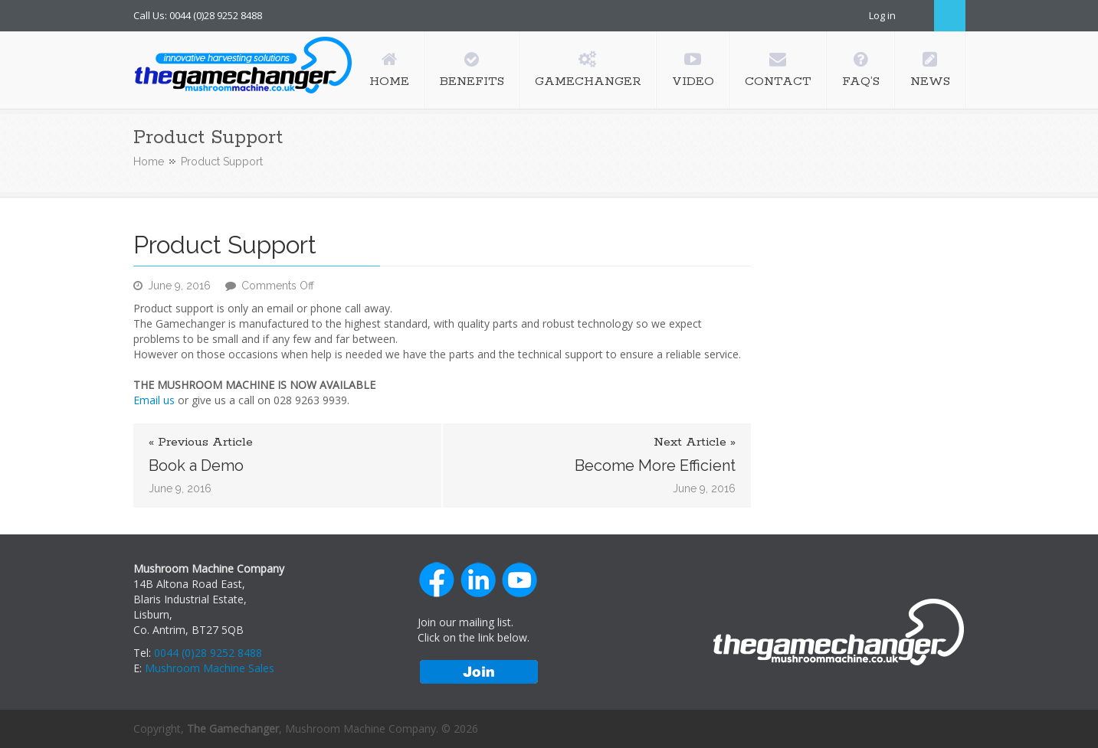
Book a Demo (196, 465)
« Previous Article (201, 442)
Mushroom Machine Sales (209, 668)
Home (148, 161)
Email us (154, 400)
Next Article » (695, 442)
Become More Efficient (655, 465)
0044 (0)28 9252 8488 (208, 652)
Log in (882, 15)
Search (949, 15)
